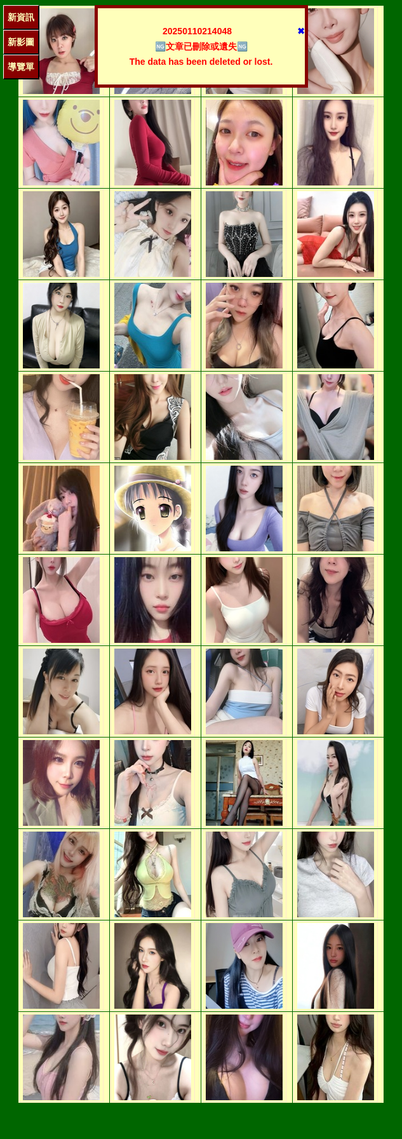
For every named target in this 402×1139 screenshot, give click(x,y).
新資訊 (21, 17)
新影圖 (21, 42)
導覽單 (21, 67)
